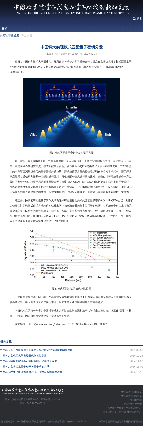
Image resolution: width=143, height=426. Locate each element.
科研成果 (13, 35)
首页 (3, 35)
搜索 (139, 18)
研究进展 (26, 35)
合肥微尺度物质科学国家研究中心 (125, 408)
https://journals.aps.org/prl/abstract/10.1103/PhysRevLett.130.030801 (68, 324)
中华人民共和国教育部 (130, 396)
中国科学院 (136, 400)
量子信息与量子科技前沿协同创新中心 (122, 412)
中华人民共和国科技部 (130, 391)
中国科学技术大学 (133, 404)
